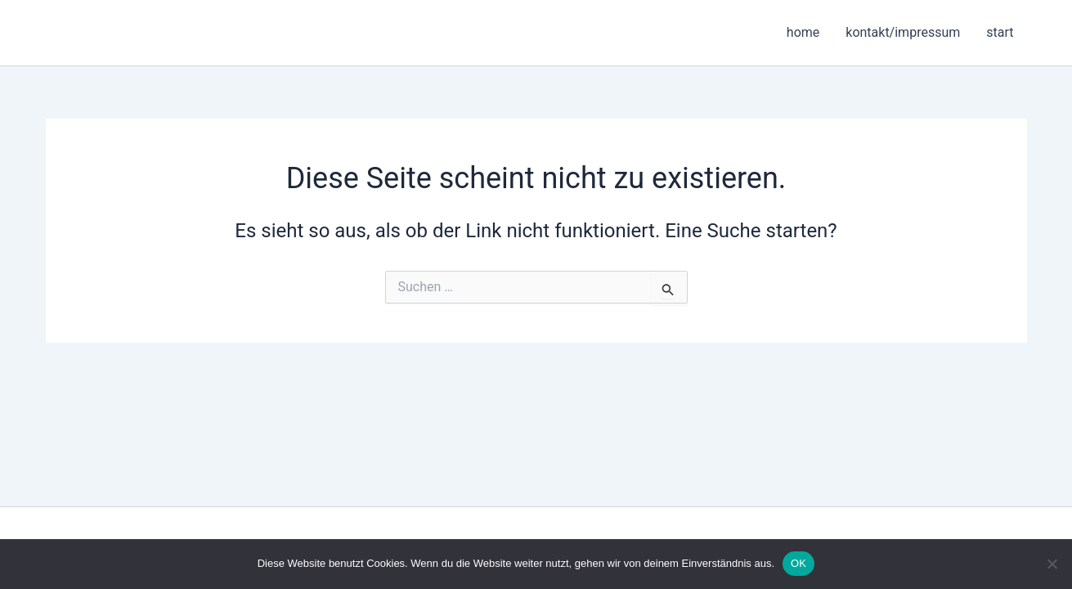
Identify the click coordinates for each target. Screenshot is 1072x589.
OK (798, 563)
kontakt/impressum (902, 32)
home (803, 32)
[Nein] (1051, 563)
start (999, 32)
